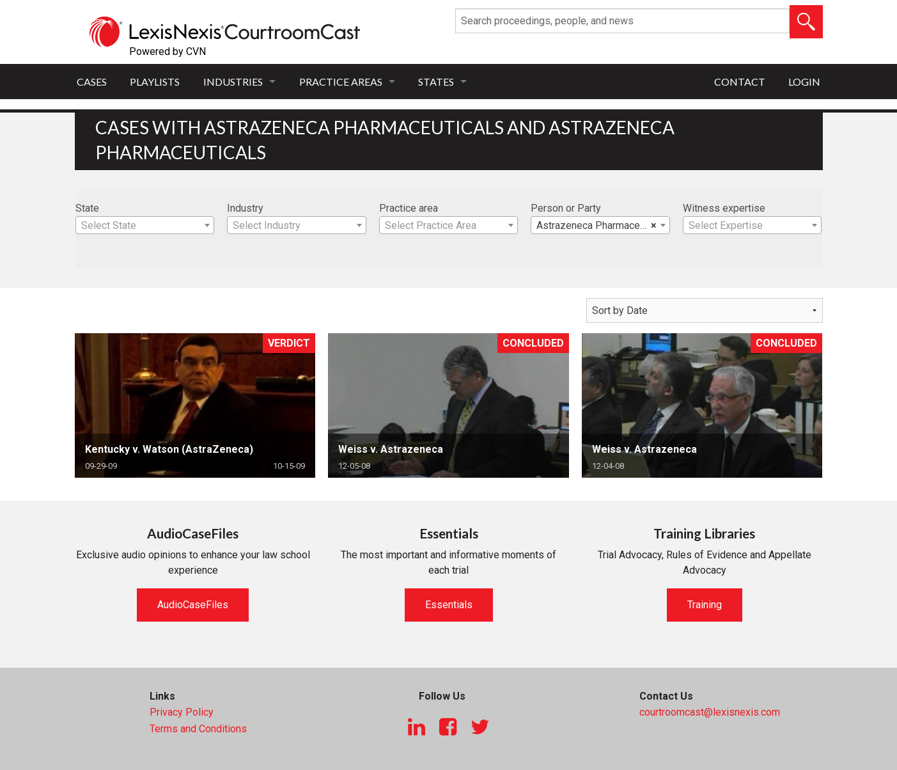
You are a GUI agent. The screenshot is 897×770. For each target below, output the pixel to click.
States (436, 81)
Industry (245, 208)
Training (704, 605)
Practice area (408, 208)
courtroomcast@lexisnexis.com (709, 712)
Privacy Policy (182, 712)
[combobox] (145, 225)
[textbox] (145, 226)
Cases (92, 81)
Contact (739, 81)
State (87, 208)
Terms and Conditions (198, 729)
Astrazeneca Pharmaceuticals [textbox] (602, 226)
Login (804, 81)
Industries (233, 81)
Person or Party (566, 208)
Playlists (155, 81)
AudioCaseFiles (192, 605)
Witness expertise (724, 208)
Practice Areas (340, 81)
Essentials (448, 605)
